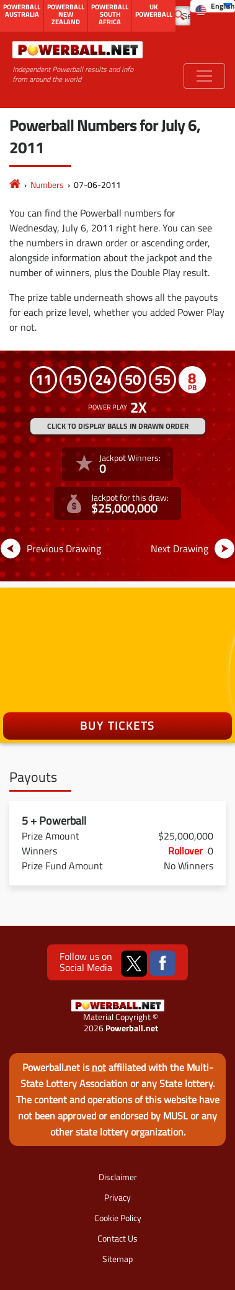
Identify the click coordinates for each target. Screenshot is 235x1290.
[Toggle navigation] (204, 76)
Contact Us (117, 1238)
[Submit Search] (179, 14)
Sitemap (117, 1258)
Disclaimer (118, 1176)
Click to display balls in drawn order (117, 426)
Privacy (117, 1197)
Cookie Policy (117, 1217)
